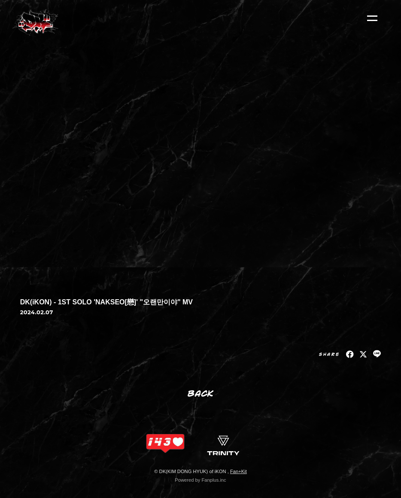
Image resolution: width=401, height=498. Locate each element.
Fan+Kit (238, 471)
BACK (200, 393)
